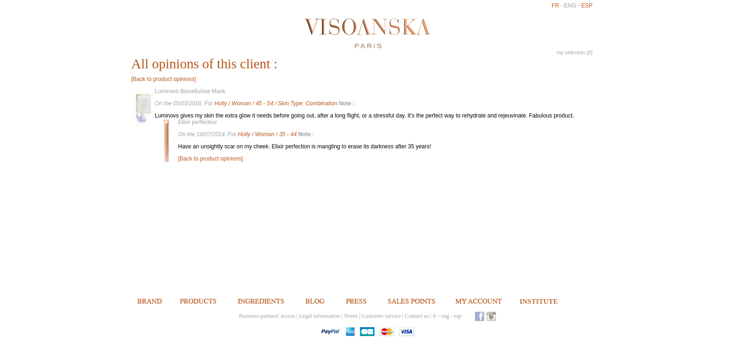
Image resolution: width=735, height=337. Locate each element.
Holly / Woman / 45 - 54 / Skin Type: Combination (276, 103)
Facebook (479, 316)
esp (586, 5)
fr (555, 5)
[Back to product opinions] (163, 79)
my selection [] (574, 52)
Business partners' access (267, 316)
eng (570, 5)
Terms (351, 316)
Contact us (417, 316)
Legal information (319, 316)
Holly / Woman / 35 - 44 (268, 134)
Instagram (491, 316)
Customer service (381, 316)
